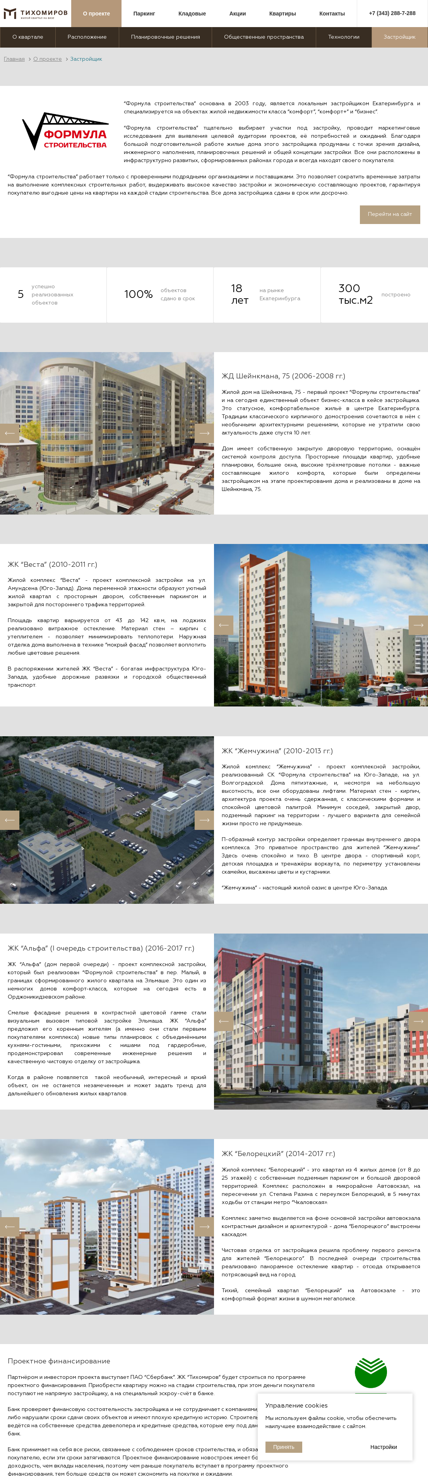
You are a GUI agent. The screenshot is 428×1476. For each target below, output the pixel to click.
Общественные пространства (264, 37)
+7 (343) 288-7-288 (392, 13)
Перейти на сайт (390, 214)
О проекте (96, 13)
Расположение (87, 37)
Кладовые (192, 13)
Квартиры (282, 13)
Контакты (332, 13)
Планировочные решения (165, 37)
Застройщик (400, 37)
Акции (237, 13)
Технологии (344, 37)
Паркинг (144, 13)
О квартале (27, 37)
